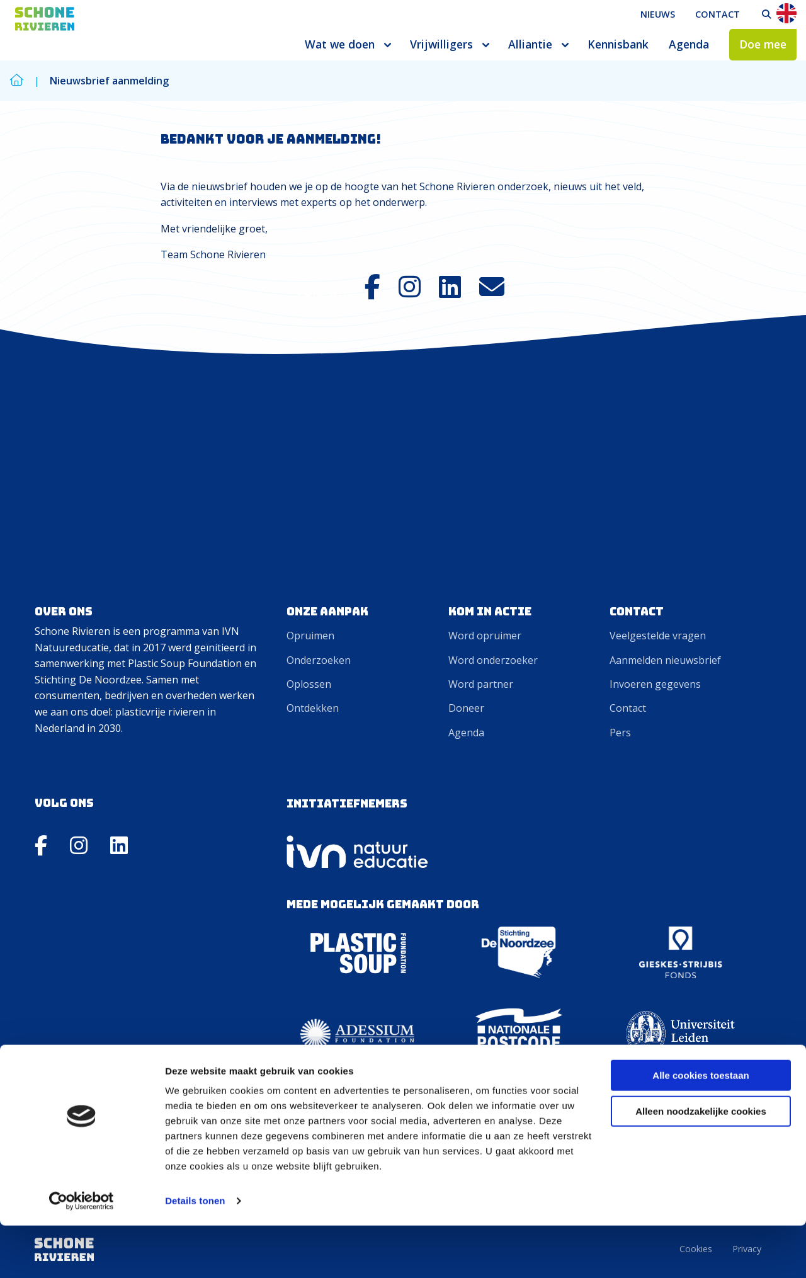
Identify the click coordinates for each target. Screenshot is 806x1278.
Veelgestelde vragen (658, 635)
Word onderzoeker (493, 660)
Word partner (480, 684)
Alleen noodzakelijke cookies (700, 1163)
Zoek (766, 14)
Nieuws (657, 14)
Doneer (466, 708)
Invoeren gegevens (655, 684)
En (786, 13)
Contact (717, 14)
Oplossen (309, 684)
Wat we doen (340, 44)
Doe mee (762, 44)
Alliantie (530, 44)
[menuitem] (657, 14)
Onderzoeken (319, 660)
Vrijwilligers (441, 44)
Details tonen (195, 1253)
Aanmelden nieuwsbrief (665, 660)
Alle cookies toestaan (700, 1127)
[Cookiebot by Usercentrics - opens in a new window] (81, 1253)
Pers (620, 732)
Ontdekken (313, 708)
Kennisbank (618, 44)
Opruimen (310, 635)
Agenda (689, 44)
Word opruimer (484, 635)
